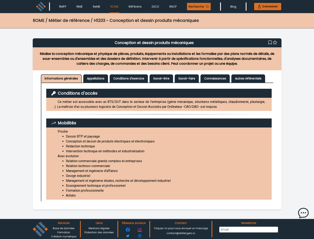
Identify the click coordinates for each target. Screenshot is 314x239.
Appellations (95, 78)
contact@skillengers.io (181, 233)
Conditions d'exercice (128, 78)
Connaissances (215, 78)
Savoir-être (161, 78)
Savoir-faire (186, 78)
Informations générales (61, 78)
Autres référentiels (248, 78)
